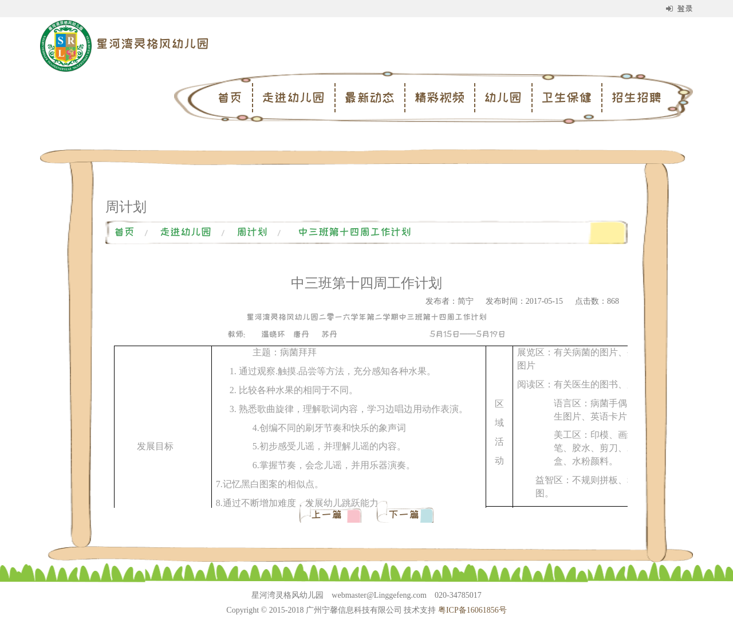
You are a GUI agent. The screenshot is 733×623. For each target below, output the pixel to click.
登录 (679, 9)
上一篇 (329, 515)
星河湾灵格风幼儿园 (152, 43)
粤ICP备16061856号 (472, 610)
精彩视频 (439, 97)
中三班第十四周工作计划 (354, 232)
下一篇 (403, 515)
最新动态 (369, 97)
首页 (229, 97)
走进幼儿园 (293, 97)
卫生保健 (566, 97)
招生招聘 (636, 97)
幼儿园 (503, 97)
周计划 (252, 232)
